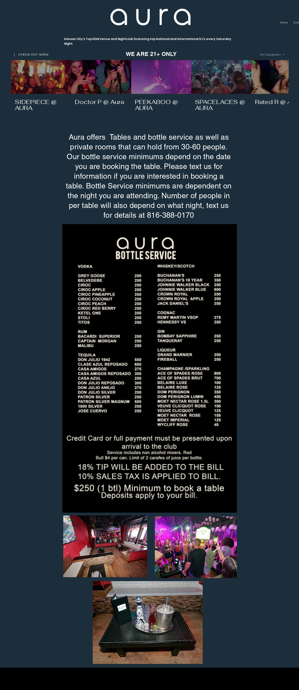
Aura (26, 8)
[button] (31, 54)
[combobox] (272, 54)
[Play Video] (41, 77)
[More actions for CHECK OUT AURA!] (31, 54)
